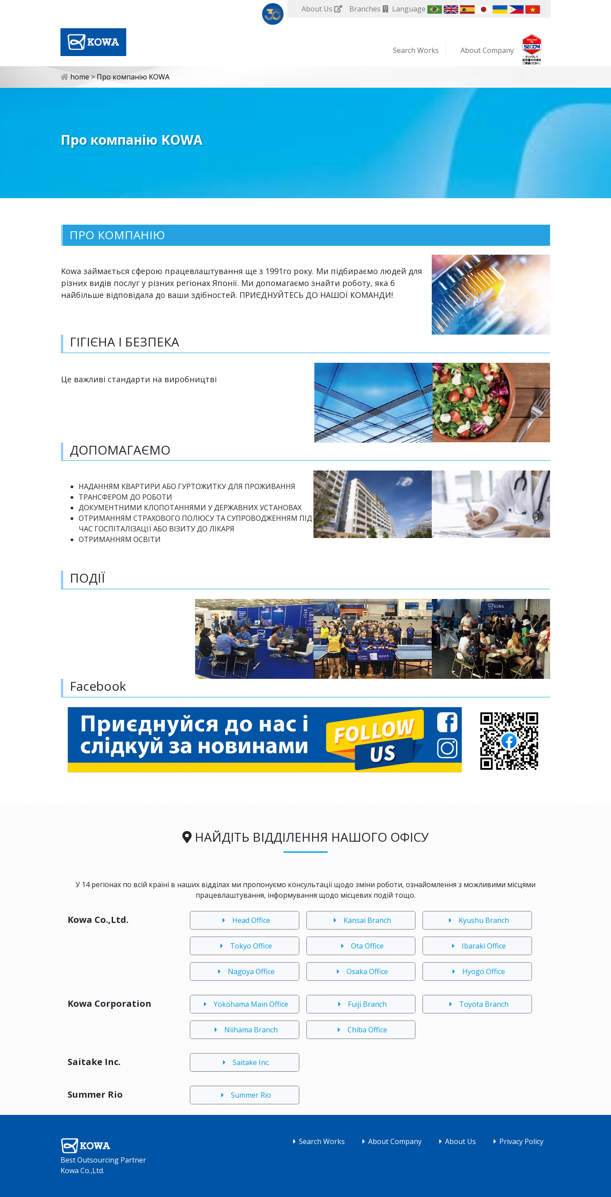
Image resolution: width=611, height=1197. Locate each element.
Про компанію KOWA (133, 77)
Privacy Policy (516, 1141)
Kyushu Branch (477, 920)
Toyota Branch (477, 1004)
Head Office (244, 920)
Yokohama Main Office (244, 1004)
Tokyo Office (244, 946)
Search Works (416, 50)
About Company (487, 50)
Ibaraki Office (477, 946)
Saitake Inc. (244, 1062)
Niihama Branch (244, 1030)
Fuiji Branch (361, 1004)
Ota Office (361, 946)
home (75, 77)
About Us (456, 1141)
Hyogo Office (477, 971)
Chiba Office (360, 1030)
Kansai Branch (360, 920)
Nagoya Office (245, 971)
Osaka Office (360, 971)
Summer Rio (244, 1095)
